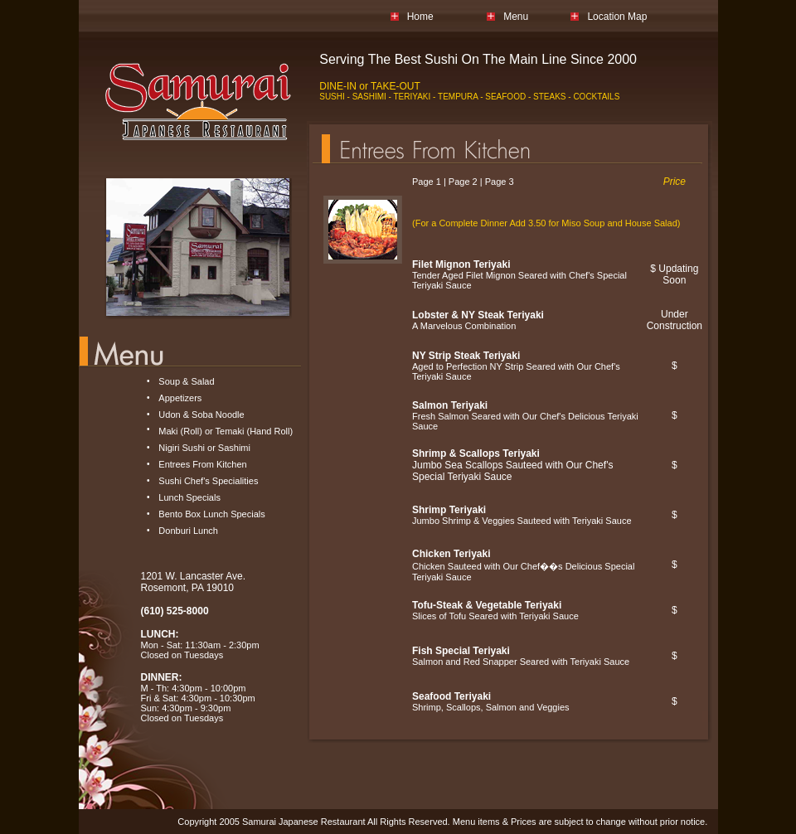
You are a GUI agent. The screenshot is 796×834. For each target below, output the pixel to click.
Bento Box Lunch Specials (211, 514)
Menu (515, 16)
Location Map (617, 16)
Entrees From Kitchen (202, 464)
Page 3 (499, 182)
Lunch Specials (189, 497)
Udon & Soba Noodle (201, 414)
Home (420, 16)
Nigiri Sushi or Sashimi (204, 448)
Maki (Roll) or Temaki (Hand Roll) (225, 431)
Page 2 (463, 182)
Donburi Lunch (188, 531)
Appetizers (179, 398)
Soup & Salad (186, 381)
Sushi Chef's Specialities (208, 481)
